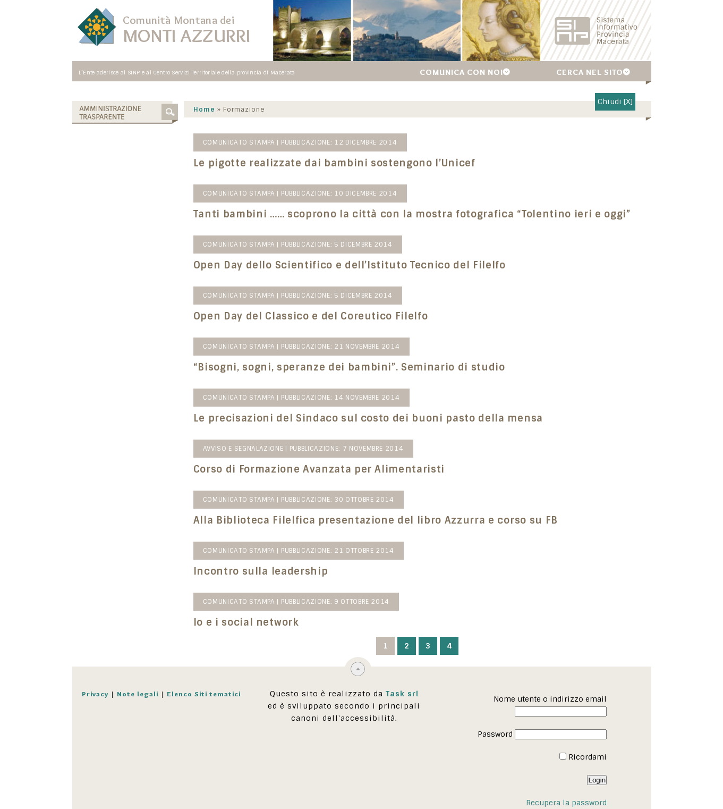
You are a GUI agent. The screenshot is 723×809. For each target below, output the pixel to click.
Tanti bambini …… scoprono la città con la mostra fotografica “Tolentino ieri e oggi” (412, 214)
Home (204, 109)
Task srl (402, 693)
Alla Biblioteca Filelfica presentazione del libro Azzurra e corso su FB (375, 520)
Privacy (95, 693)
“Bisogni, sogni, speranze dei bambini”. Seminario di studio (349, 367)
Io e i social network (246, 622)
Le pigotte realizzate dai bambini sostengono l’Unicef (334, 163)
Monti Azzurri (187, 35)
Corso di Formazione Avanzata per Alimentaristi (319, 469)
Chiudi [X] (615, 101)
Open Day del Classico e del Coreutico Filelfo (310, 316)
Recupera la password (566, 802)
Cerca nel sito (589, 72)
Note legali (137, 693)
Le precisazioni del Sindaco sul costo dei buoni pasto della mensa (368, 418)
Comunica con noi (461, 72)
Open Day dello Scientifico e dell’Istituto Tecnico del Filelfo (349, 265)
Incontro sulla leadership (260, 571)
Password (495, 734)
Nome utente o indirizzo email (550, 699)
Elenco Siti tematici (204, 693)
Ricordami (583, 757)
